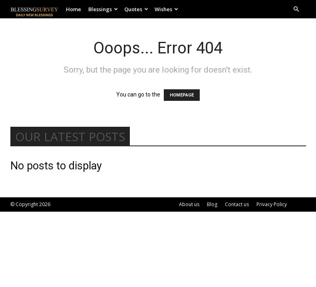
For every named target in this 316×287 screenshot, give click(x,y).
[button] (296, 9)
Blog (212, 204)
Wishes (166, 9)
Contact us (237, 204)
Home (73, 9)
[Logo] (36, 9)
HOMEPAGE (182, 95)
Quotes (136, 9)
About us (189, 204)
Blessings (103, 9)
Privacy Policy (271, 204)
